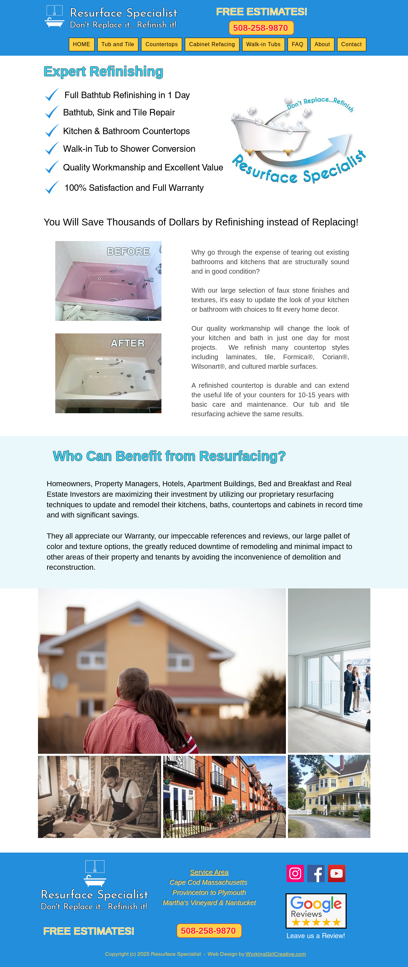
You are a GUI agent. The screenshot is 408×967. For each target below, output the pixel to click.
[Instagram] (295, 873)
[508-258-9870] (261, 28)
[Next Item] (359, 713)
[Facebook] (316, 873)
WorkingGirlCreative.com (276, 954)
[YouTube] (336, 873)
